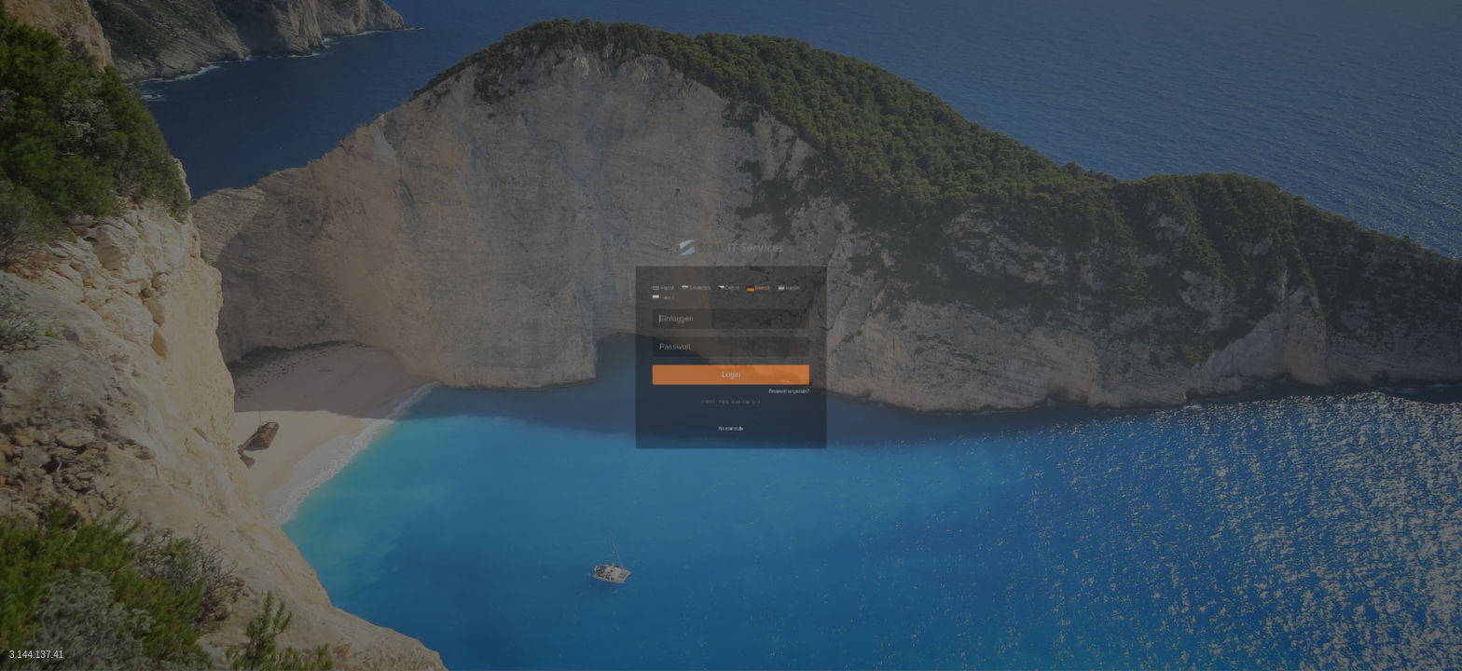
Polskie (582, 226)
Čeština (726, 204)
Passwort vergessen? (858, 432)
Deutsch (792, 204)
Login (731, 395)
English (582, 204)
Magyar (858, 204)
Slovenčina (654, 204)
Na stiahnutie (731, 514)
